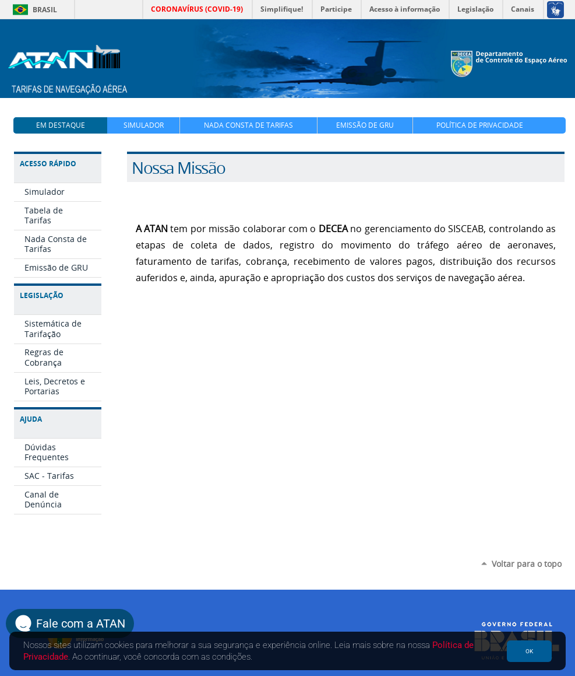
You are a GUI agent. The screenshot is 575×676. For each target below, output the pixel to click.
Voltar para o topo (527, 563)
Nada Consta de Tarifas (248, 125)
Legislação (42, 295)
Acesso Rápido (48, 164)
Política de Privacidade (479, 125)
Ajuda (31, 419)
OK (529, 651)
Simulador (144, 125)
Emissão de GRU (365, 125)
